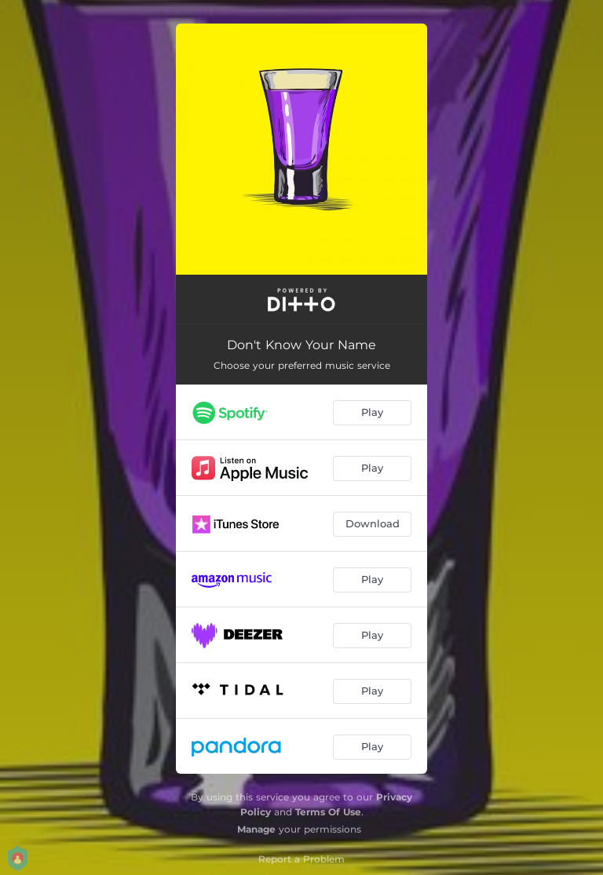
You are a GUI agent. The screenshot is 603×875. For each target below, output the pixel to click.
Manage (256, 829)
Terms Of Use (328, 812)
